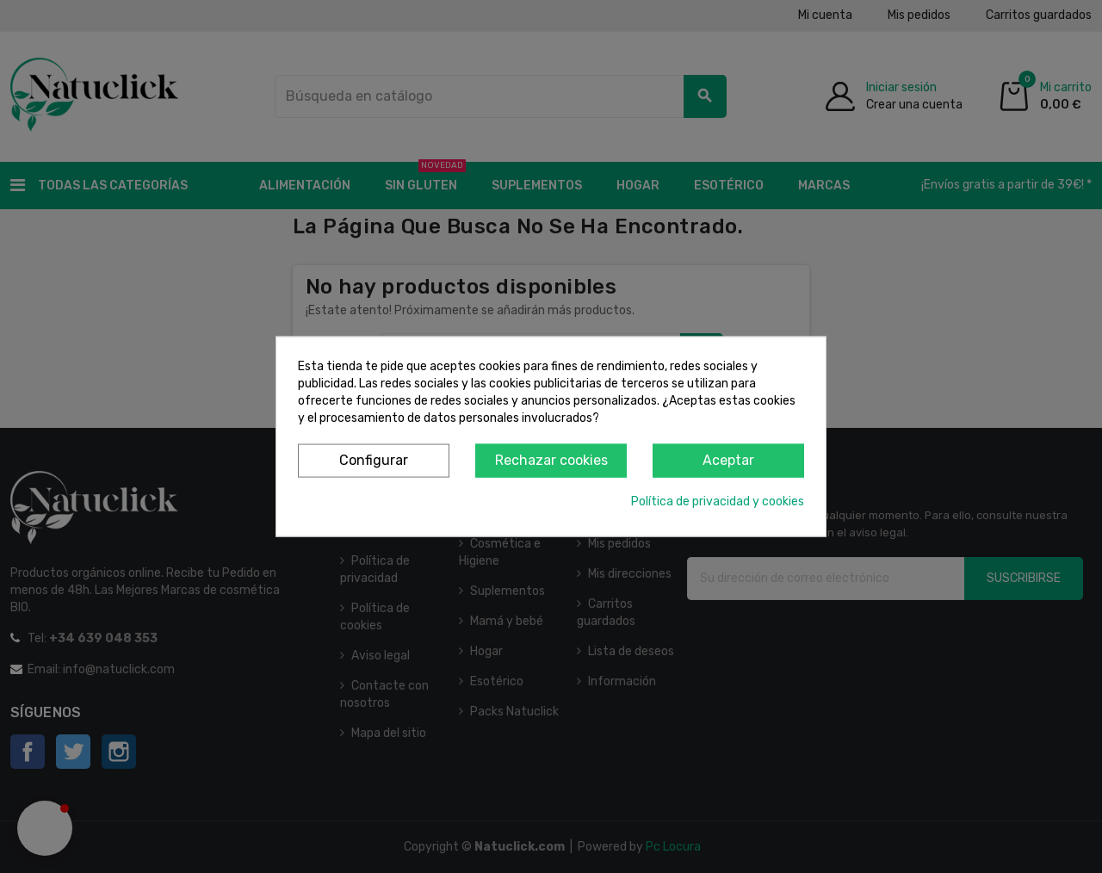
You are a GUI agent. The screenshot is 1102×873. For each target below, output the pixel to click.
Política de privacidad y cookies (717, 500)
